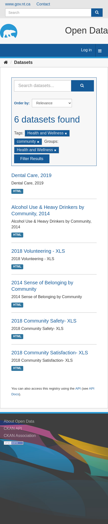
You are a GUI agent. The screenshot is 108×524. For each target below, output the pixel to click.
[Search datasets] (54, 12)
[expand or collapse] (99, 51)
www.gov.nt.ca (17, 4)
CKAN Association (20, 436)
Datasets (23, 62)
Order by (21, 103)
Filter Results (31, 159)
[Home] (6, 62)
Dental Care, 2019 (31, 175)
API (78, 388)
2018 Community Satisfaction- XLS (49, 352)
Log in (86, 50)
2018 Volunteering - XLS (38, 251)
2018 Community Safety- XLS (43, 321)
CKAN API (13, 428)
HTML (17, 191)
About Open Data (19, 421)
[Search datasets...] (42, 85)
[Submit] (97, 12)
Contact (43, 4)
